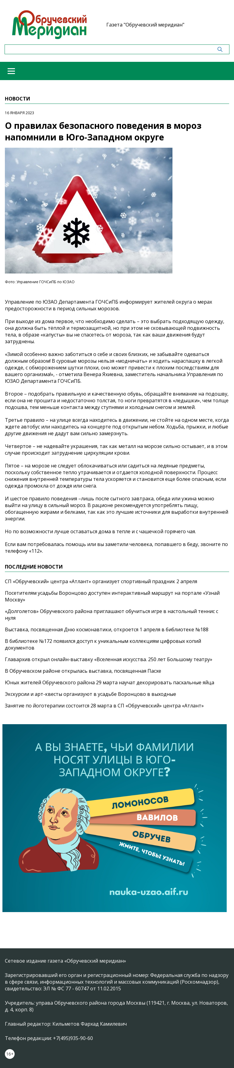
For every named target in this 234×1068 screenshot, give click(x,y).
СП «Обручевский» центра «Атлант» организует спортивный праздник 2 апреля (101, 581)
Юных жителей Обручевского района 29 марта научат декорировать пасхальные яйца (109, 682)
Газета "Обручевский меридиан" (145, 24)
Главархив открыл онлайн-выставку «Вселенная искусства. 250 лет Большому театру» (108, 659)
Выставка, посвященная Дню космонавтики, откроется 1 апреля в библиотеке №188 (106, 629)
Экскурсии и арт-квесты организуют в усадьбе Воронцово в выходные (90, 694)
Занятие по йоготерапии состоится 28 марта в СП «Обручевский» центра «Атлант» (104, 705)
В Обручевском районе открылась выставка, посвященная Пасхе (83, 671)
